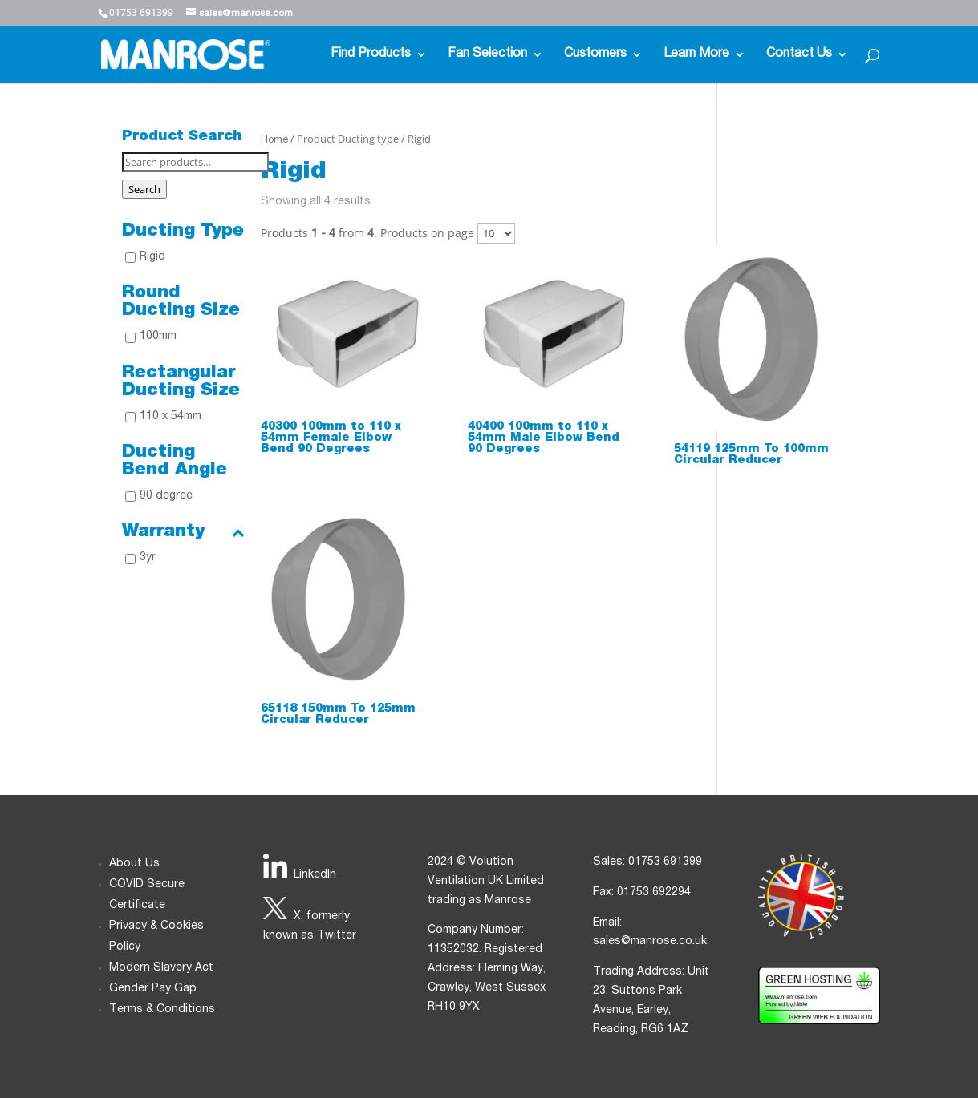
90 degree (166, 496)
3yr (148, 557)
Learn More (696, 55)
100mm (158, 336)
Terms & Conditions (162, 1009)
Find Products (371, 55)
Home (274, 140)
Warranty (184, 532)
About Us (134, 864)
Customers (595, 55)
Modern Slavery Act (161, 968)
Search (144, 189)
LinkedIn (315, 875)
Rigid (152, 257)
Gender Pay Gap (153, 989)
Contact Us (799, 55)
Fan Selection (487, 55)
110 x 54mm (170, 416)
